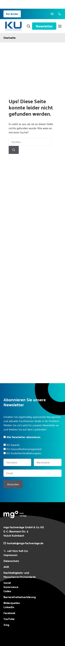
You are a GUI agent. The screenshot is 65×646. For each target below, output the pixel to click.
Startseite (9, 38)
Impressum (10, 554)
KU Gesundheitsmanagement (24, 448)
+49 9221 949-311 (17, 550)
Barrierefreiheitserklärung (19, 597)
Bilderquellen (11, 602)
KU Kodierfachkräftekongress (23, 453)
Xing (6, 624)
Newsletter (44, 26)
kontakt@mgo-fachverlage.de (25, 543)
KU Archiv (12, 13)
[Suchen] (14, 150)
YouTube (9, 619)
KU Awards (13, 444)
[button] (28, 26)
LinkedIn (8, 607)
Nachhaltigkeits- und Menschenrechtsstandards (19, 575)
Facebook (9, 613)
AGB (6, 567)
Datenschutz (11, 560)
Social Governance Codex (10, 587)
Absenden (13, 484)
